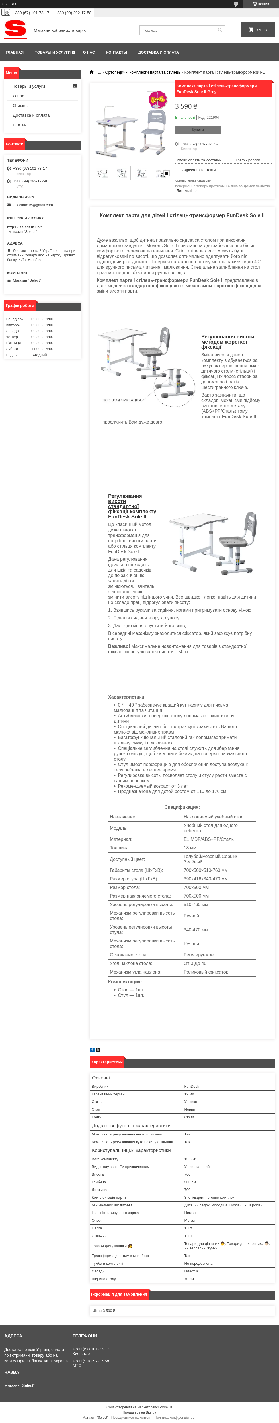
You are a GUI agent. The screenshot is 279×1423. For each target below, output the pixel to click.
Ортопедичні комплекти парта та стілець (142, 72)
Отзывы (20, 105)
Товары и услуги (53, 52)
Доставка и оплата (158, 52)
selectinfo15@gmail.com (33, 205)
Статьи (20, 124)
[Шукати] (220, 30)
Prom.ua (166, 1407)
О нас (89, 52)
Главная (15, 52)
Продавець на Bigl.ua (139, 1412)
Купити (198, 130)
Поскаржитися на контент (131, 1418)
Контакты (116, 52)
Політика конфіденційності (176, 1418)
